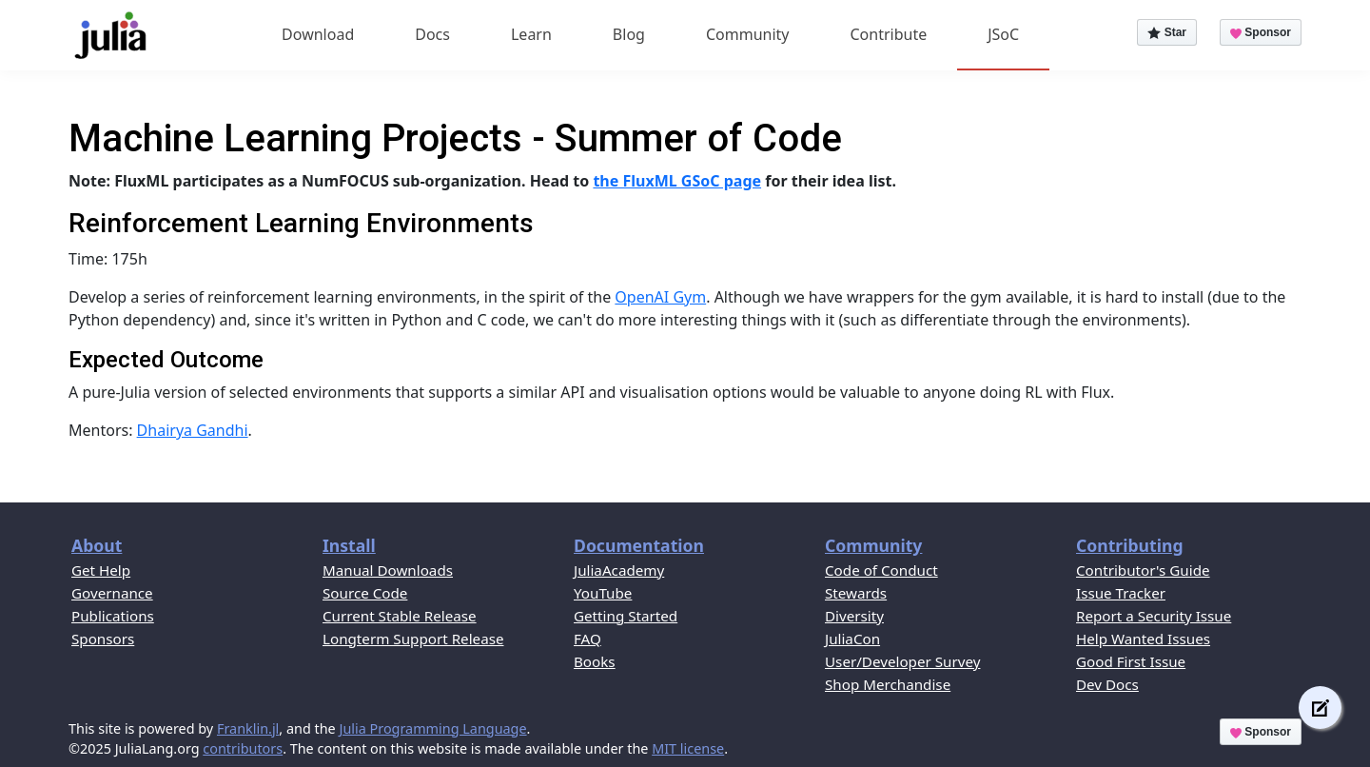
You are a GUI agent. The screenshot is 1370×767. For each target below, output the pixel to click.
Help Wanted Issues (1143, 638)
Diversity (854, 615)
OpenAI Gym (660, 296)
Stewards (856, 592)
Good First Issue (1130, 661)
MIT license (688, 748)
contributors (243, 748)
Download (318, 34)
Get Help (100, 570)
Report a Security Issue (1153, 615)
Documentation (639, 545)
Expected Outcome (166, 359)
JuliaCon (852, 638)
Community (748, 34)
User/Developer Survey (902, 661)
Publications (112, 615)
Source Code (365, 592)
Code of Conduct (881, 570)
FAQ (587, 638)
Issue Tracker (1120, 592)
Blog (629, 34)
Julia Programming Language (432, 728)
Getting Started (625, 615)
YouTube (603, 592)
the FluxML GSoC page (677, 180)
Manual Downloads (388, 570)
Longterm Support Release (413, 638)
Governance (112, 592)
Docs (432, 34)
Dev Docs (1107, 684)
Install (349, 545)
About (96, 545)
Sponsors (102, 638)
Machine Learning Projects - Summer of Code (455, 138)
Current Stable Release (400, 615)
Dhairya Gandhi (192, 430)
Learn (531, 34)
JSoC (1003, 34)
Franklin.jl (248, 728)
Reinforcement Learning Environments (301, 223)
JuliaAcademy (619, 570)
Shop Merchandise (887, 684)
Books (595, 661)
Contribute (888, 34)
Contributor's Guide (1143, 570)
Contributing (1130, 545)
